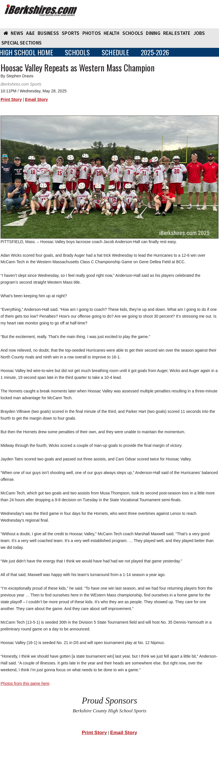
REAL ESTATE (177, 33)
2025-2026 (155, 52)
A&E (30, 33)
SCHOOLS (132, 33)
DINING (153, 33)
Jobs (199, 33)
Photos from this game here (25, 683)
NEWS (17, 33)
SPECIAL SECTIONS (21, 43)
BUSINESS (48, 33)
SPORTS (71, 33)
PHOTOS (91, 33)
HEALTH (112, 33)
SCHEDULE (115, 52)
